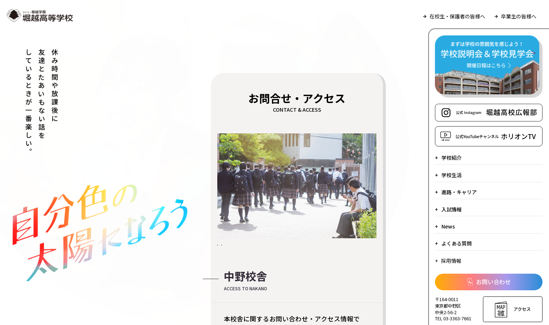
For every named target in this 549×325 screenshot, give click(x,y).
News (448, 226)
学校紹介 (451, 157)
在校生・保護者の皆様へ (454, 16)
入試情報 (451, 209)
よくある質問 (456, 243)
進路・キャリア (459, 192)
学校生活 (451, 175)
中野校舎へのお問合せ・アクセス (272, 251)
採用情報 (451, 260)
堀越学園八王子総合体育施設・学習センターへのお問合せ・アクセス (279, 272)
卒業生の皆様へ (515, 16)
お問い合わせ (489, 282)
